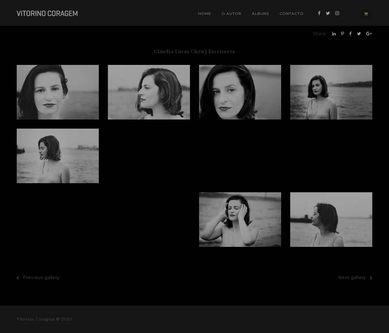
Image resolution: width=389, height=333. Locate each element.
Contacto (292, 13)
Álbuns (260, 13)
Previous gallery (38, 278)
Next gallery (355, 278)
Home (204, 13)
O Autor (232, 13)
